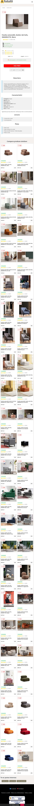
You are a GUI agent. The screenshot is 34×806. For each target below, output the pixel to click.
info (15, 167)
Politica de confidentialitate (17, 793)
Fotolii (3, 7)
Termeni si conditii (5, 793)
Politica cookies (28, 793)
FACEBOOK (13, 789)
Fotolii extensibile (21, 781)
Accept (22, 805)
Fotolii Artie (9, 7)
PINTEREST (20, 789)
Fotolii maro (5, 781)
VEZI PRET (17, 66)
